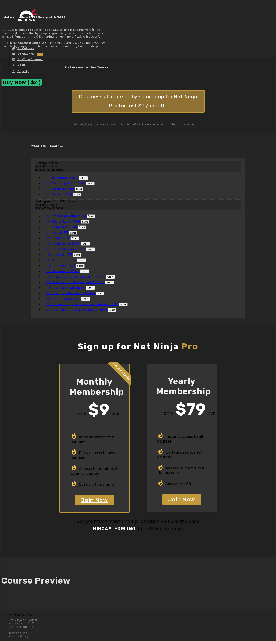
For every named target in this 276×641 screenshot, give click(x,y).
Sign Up (23, 71)
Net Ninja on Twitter (23, 620)
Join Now (94, 500)
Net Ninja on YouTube (24, 623)
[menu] (31, 57)
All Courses (25, 48)
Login (21, 64)
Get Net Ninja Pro (21, 627)
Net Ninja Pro (27, 42)
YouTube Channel (30, 59)
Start (83, 178)
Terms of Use (18, 633)
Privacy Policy (18, 636)
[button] (2, 37)
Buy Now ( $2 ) (22, 82)
